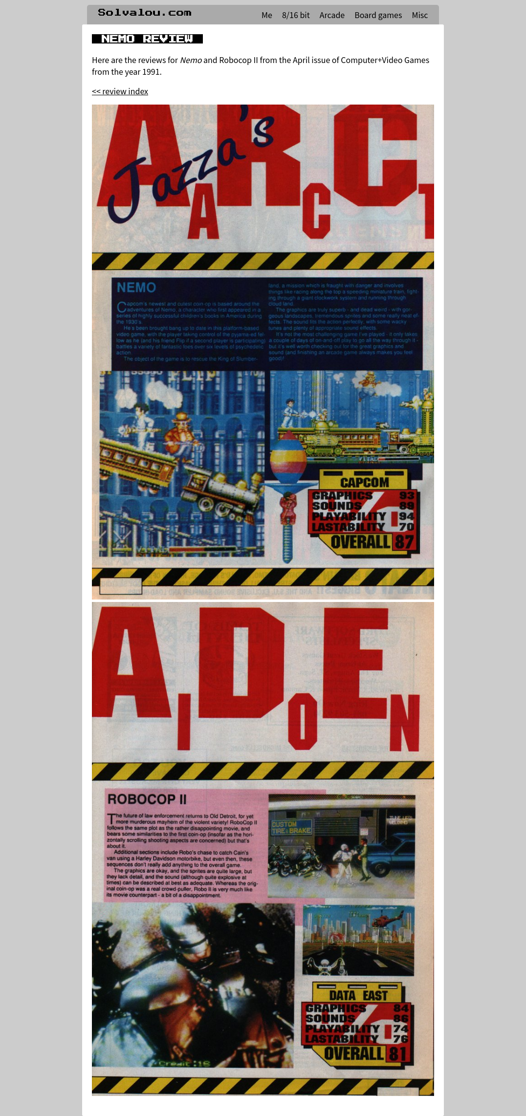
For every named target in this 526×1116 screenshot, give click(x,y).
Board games (378, 15)
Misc (420, 15)
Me (267, 15)
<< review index (120, 91)
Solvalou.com (145, 13)
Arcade (332, 15)
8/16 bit (296, 15)
